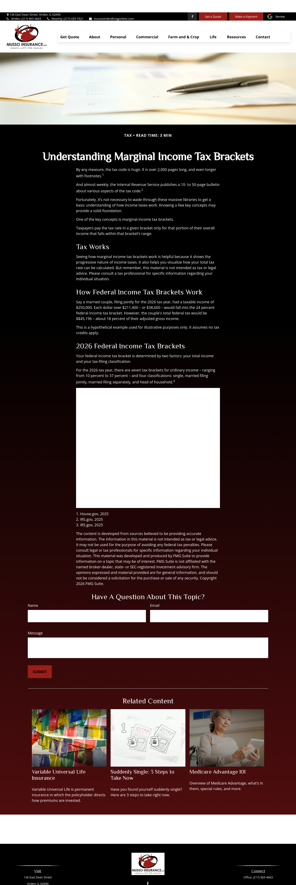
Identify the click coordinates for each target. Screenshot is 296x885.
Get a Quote (213, 4)
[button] (69, 24)
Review (280, 4)
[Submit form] (40, 659)
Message (35, 620)
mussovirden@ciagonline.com (111, 6)
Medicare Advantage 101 (218, 759)
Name (33, 593)
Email (155, 593)
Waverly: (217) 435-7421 (64, 6)
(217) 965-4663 (263, 865)
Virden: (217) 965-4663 (23, 6)
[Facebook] (192, 4)
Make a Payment (246, 4)
